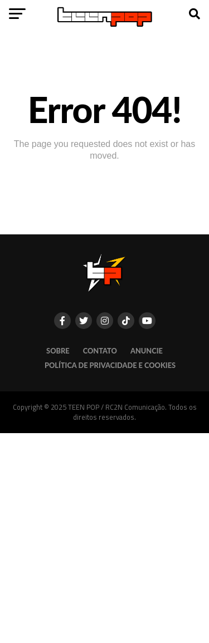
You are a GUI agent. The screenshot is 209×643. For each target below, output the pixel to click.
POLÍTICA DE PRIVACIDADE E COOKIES (110, 365)
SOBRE (58, 350)
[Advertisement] (104, 537)
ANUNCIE (146, 350)
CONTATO (100, 350)
